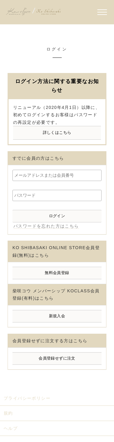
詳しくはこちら (57, 132)
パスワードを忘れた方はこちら (46, 226)
